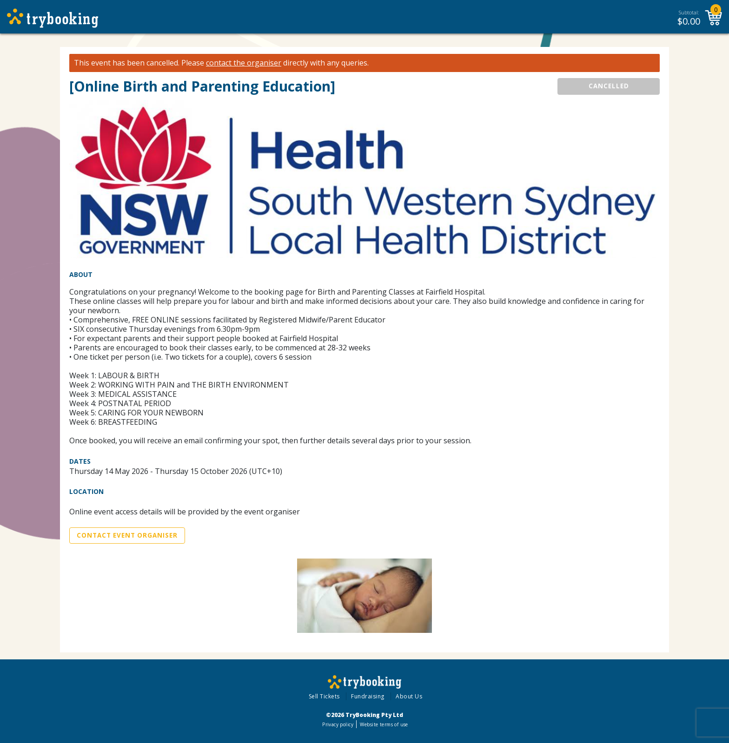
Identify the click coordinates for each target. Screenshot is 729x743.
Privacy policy (337, 724)
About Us (409, 696)
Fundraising (367, 696)
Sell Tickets (324, 696)
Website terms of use (384, 724)
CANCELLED (609, 86)
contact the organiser (243, 63)
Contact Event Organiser (127, 535)
